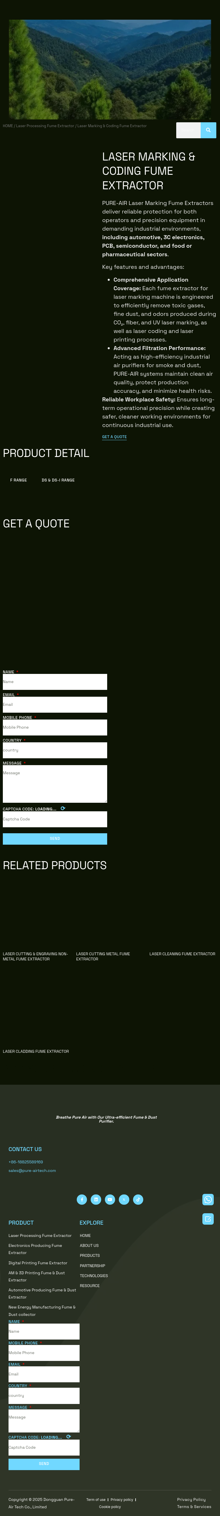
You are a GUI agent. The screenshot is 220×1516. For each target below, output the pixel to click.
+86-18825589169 (26, 1162)
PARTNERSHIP (95, 1266)
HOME (8, 125)
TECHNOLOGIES (97, 1276)
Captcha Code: (34, 808)
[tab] (89, 480)
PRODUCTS (93, 1255)
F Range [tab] (18, 479)
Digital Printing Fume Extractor (38, 1262)
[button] (115, 437)
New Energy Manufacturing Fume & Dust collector (42, 1310)
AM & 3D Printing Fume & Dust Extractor (37, 1276)
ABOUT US (89, 1245)
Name (9, 672)
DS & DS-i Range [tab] (58, 479)
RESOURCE (93, 1286)
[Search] (208, 130)
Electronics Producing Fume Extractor (35, 1249)
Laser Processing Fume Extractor (45, 125)
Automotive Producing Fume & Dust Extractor (42, 1293)
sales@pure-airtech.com (32, 1170)
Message (13, 763)
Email (9, 694)
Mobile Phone (18, 718)
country (13, 740)
